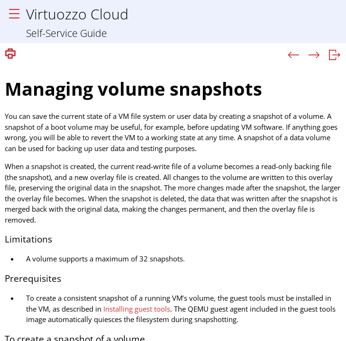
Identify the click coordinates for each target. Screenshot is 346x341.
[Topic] (173, 201)
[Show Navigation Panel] (14, 14)
